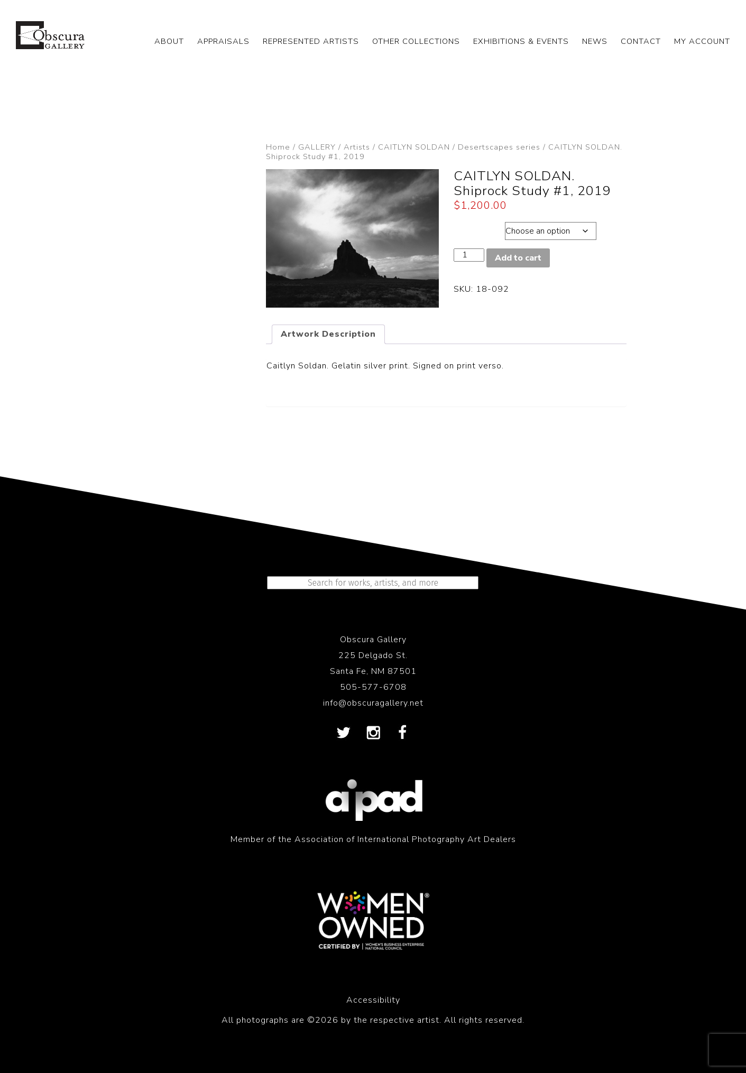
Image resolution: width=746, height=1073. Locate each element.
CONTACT (641, 41)
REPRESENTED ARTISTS (311, 41)
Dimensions (478, 228)
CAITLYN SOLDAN (414, 147)
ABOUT (169, 41)
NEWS (594, 41)
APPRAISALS (223, 41)
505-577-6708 (373, 687)
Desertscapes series (499, 147)
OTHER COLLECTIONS (416, 41)
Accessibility (373, 1000)
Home (278, 147)
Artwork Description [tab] (328, 334)
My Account (702, 41)
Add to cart (518, 258)
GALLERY (317, 147)
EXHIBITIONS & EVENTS (521, 41)
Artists (357, 147)
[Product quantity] (469, 255)
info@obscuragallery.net (373, 703)
